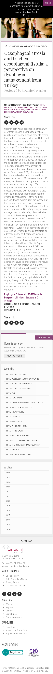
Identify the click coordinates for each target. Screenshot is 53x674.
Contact (9, 610)
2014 (8, 529)
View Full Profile (16, 356)
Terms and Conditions (16, 585)
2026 (8, 473)
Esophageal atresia (13, 112)
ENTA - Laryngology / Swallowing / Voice (24, 403)
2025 (8, 477)
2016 (8, 520)
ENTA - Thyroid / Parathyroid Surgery (23, 445)
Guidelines (11, 627)
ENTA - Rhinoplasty (14, 431)
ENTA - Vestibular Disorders (18, 454)
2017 (8, 515)
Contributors (12, 614)
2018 (8, 510)
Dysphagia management (35, 110)
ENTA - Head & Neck (14, 398)
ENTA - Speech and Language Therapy (22, 440)
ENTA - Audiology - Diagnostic (19, 384)
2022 (8, 492)
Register (10, 607)
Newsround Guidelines (16, 630)
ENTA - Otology (13, 417)
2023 (8, 487)
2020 (8, 501)
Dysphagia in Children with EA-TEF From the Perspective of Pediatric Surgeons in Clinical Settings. (23, 297)
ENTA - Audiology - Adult (16, 374)
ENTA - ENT (10, 393)
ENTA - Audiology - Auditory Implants (22, 379)
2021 (8, 496)
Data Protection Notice (17, 579)
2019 (8, 506)
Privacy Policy (12, 582)
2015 (8, 525)
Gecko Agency (41, 671)
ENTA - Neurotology (15, 412)
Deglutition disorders (14, 110)
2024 (8, 482)
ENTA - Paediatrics (14, 421)
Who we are (11, 604)
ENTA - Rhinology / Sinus (16, 426)
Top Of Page (26, 540)
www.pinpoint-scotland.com (15, 566)
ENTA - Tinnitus (12, 450)
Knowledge (28, 112)
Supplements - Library (16, 633)
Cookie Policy (12, 576)
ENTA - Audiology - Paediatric (19, 388)
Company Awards (14, 617)
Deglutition (41, 107)
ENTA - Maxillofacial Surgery (19, 407)
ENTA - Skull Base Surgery (17, 436)
